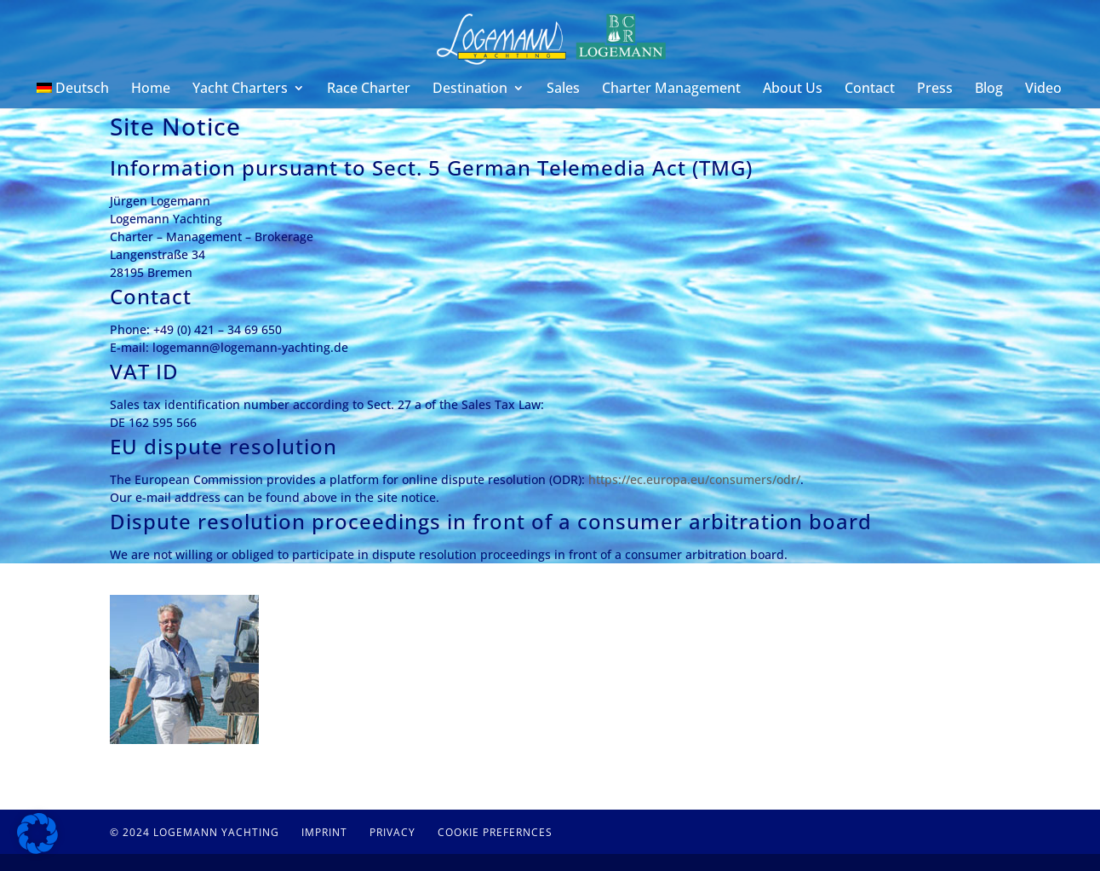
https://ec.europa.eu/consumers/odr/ (694, 479)
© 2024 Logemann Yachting (194, 832)
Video (1043, 89)
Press (935, 89)
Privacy (392, 832)
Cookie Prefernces (495, 832)
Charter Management (671, 89)
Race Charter (368, 89)
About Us (792, 89)
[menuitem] (73, 95)
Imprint (324, 832)
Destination (470, 89)
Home (150, 89)
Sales (563, 89)
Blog (989, 89)
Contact (870, 89)
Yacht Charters (240, 89)
